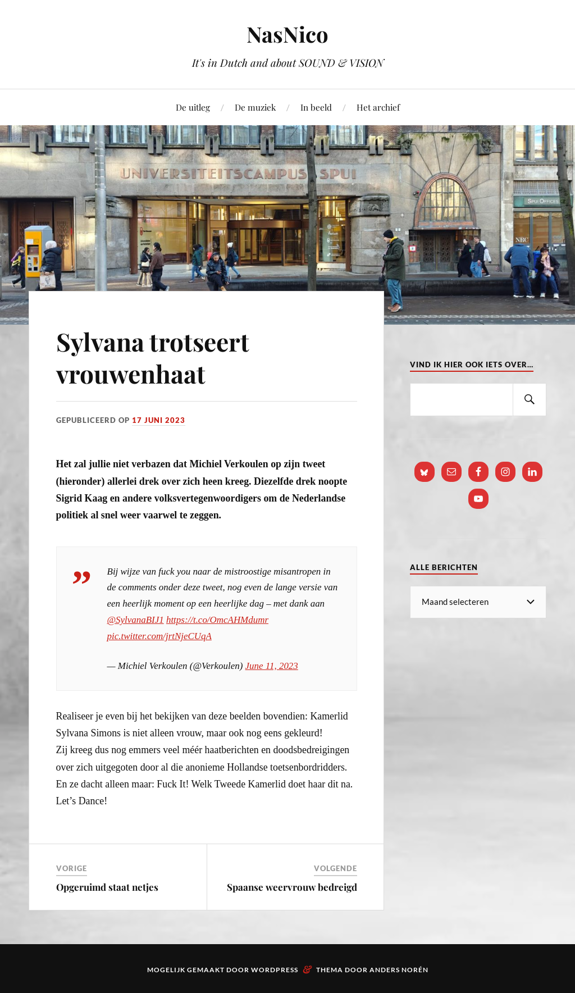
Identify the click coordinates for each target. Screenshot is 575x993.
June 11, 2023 (271, 666)
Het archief (378, 107)
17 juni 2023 (158, 420)
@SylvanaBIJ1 (135, 619)
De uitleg (193, 107)
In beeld (316, 107)
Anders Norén (398, 969)
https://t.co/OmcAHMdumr (217, 619)
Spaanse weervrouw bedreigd (292, 887)
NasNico (287, 34)
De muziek (255, 107)
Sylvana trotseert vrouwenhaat (152, 357)
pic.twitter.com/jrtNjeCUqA (159, 636)
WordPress (274, 969)
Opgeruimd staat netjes (107, 887)
